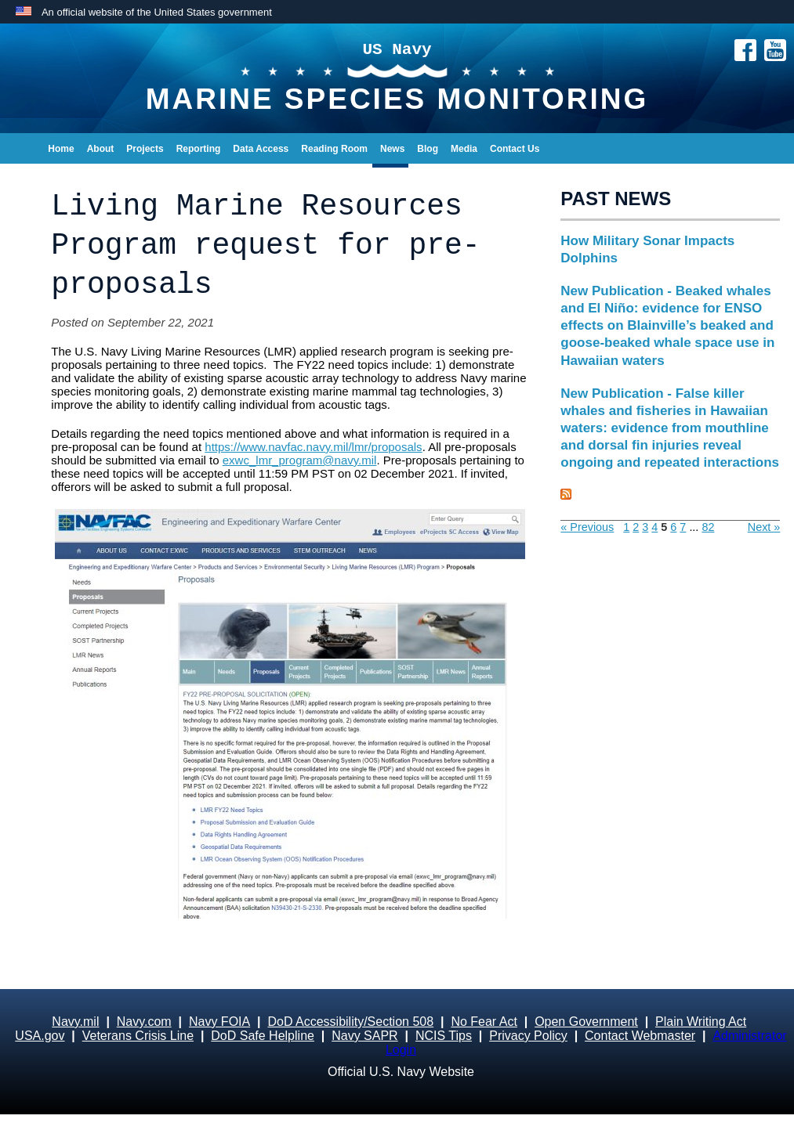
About (100, 148)
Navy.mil (75, 1021)
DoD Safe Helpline (262, 1035)
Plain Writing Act (700, 1021)
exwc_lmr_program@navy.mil (300, 460)
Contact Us (514, 148)
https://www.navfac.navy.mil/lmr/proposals (313, 446)
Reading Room (334, 148)
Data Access (260, 148)
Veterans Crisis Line (138, 1035)
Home (61, 148)
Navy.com (144, 1021)
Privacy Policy (528, 1035)
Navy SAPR (364, 1035)
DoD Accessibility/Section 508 (350, 1021)
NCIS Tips (443, 1035)
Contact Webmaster (640, 1035)
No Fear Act (484, 1021)
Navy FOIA (219, 1021)
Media (464, 148)
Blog (427, 148)
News (392, 148)
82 (708, 527)
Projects (144, 148)
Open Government (586, 1021)
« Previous (587, 527)
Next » (764, 527)
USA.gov (39, 1035)
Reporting (198, 148)
